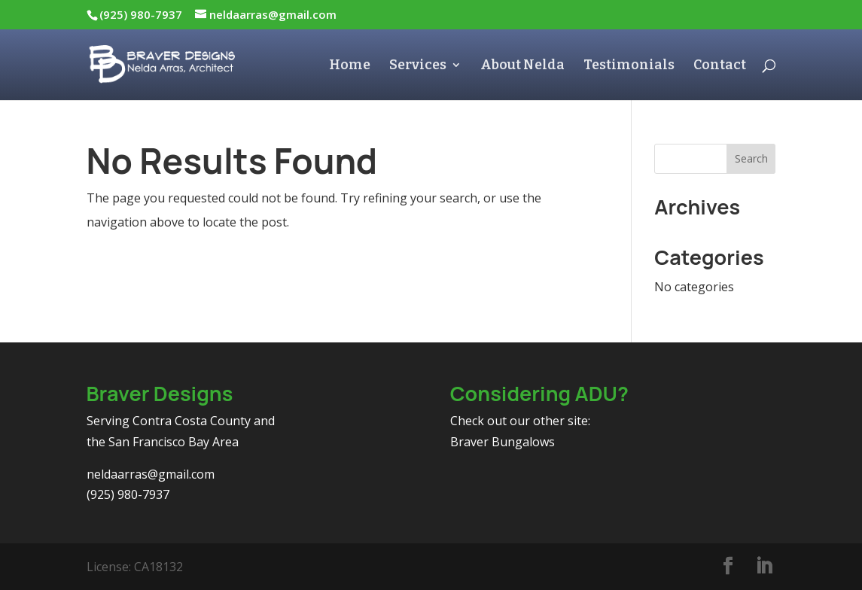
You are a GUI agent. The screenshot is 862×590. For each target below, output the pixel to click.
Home (349, 66)
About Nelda (522, 66)
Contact (719, 66)
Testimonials (629, 66)
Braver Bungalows (502, 441)
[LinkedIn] (764, 567)
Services (417, 66)
